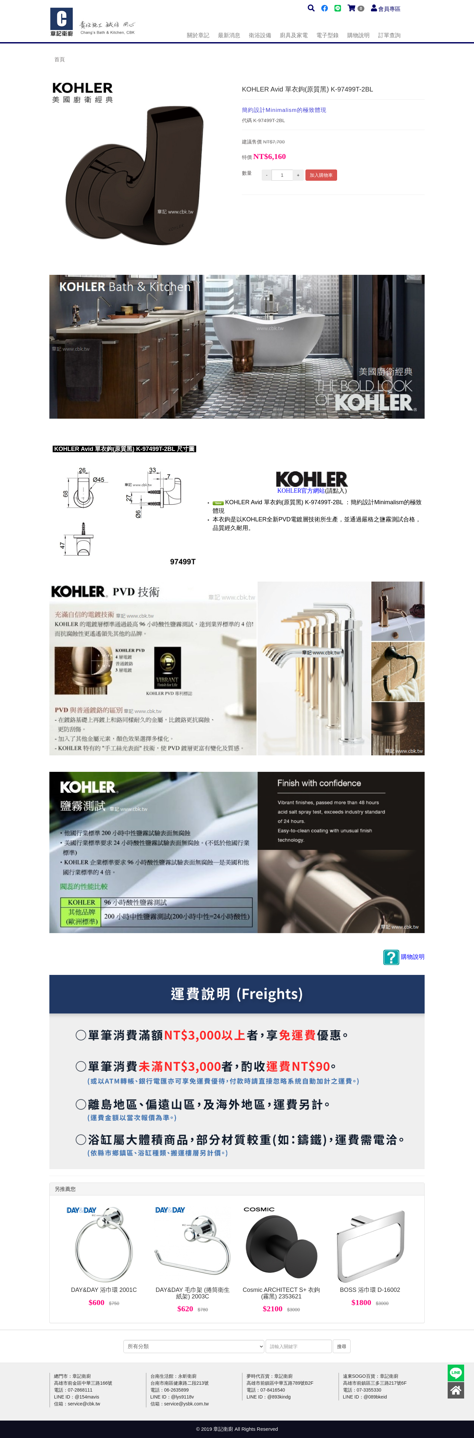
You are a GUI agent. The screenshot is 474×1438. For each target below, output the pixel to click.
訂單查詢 (389, 35)
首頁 (59, 59)
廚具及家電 (294, 35)
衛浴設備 (260, 35)
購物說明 (358, 35)
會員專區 (389, 9)
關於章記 (198, 35)
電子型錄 (327, 35)
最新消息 (229, 35)
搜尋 (341, 1346)
